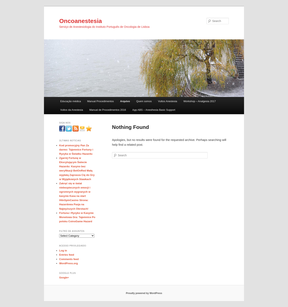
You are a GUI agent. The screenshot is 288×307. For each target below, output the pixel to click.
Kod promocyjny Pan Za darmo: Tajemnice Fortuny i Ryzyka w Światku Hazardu (76, 149)
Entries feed (66, 254)
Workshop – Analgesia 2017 (199, 101)
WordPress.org (68, 263)
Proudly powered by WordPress (144, 293)
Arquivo (125, 101)
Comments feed (69, 259)
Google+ (64, 277)
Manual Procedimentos (100, 101)
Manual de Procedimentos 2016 (107, 109)
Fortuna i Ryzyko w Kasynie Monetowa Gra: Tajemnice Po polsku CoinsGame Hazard (77, 217)
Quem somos (144, 101)
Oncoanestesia (80, 21)
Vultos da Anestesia (71, 109)
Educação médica (70, 101)
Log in (63, 250)
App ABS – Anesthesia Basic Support (153, 109)
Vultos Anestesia (167, 101)
